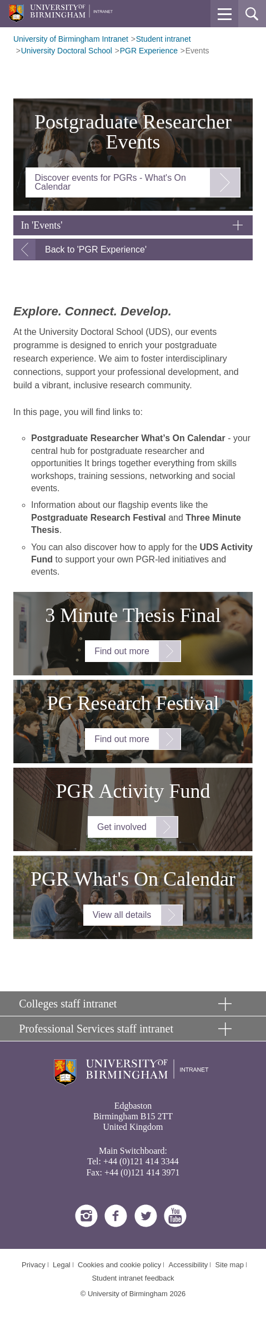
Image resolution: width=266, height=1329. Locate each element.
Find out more (121, 651)
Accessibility (188, 1265)
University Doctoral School (66, 50)
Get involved (122, 827)
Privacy (34, 1265)
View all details (122, 915)
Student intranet (163, 38)
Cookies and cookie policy (119, 1265)
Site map (229, 1265)
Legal (62, 1265)
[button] (224, 14)
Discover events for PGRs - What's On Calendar (110, 182)
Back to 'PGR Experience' (96, 249)
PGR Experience (149, 50)
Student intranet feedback (133, 1278)
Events (197, 50)
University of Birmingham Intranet (70, 38)
